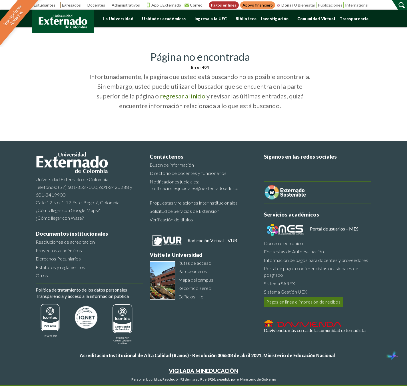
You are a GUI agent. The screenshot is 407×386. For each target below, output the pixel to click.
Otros (42, 275)
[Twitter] (282, 167)
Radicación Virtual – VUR (212, 240)
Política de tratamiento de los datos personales (81, 289)
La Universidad (120, 18)
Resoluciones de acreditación (65, 241)
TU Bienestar (303, 5)
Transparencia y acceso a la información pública (82, 296)
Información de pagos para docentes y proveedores (316, 260)
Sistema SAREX (279, 283)
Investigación (276, 18)
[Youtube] (295, 167)
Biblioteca (246, 18)
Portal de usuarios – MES (334, 228)
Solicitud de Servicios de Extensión (184, 211)
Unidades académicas (166, 18)
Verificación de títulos (171, 219)
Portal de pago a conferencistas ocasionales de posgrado (311, 272)
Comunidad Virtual (316, 18)
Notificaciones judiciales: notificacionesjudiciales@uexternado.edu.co (194, 185)
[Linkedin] (308, 167)
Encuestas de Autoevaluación (294, 251)
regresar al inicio (182, 96)
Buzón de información (172, 164)
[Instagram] (321, 167)
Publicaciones (330, 5)
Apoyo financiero (257, 5)
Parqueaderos (192, 271)
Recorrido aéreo (194, 288)
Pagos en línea (223, 5)
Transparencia (356, 18)
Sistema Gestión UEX (285, 291)
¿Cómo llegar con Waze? (60, 218)
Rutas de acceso (194, 263)
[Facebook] (269, 167)
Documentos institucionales (72, 233)
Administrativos (128, 5)
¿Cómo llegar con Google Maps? (68, 210)
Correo (198, 5)
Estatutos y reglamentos (60, 267)
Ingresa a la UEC (213, 18)
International (356, 5)
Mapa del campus (195, 279)
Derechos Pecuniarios (58, 258)
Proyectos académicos (59, 250)
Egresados (73, 5)
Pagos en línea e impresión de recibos (303, 301)
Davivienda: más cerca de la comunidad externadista (315, 330)
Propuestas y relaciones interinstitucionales (194, 202)
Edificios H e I (192, 296)
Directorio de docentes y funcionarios (188, 173)
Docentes (98, 5)
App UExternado (166, 5)
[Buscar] (402, 5)
